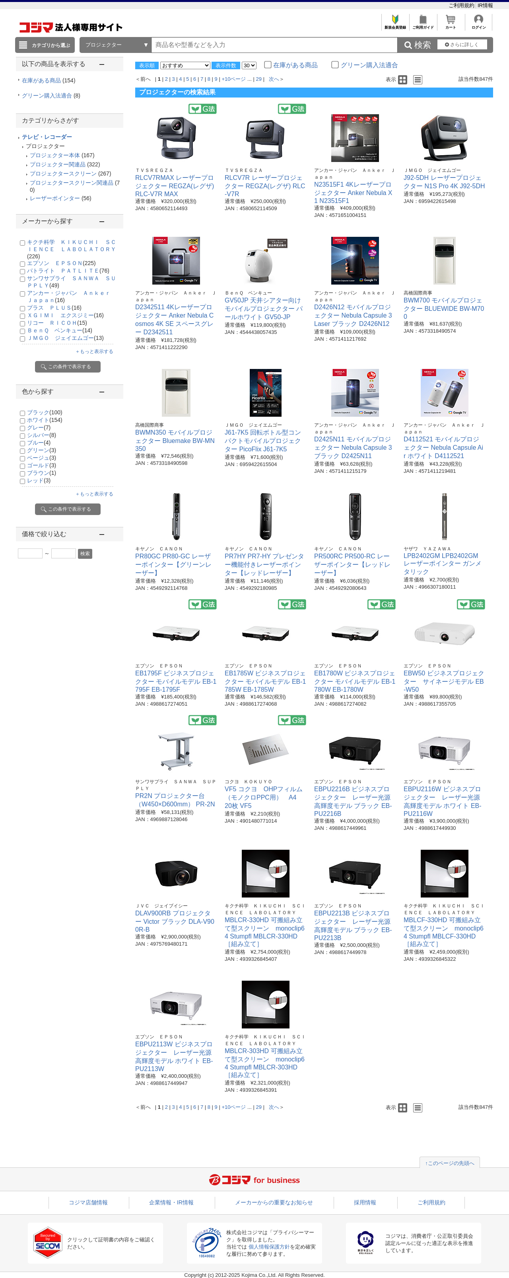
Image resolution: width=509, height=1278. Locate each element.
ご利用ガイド (423, 25)
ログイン (479, 25)
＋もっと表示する (94, 351)
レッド (39, 480)
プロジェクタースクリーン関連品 (71, 183)
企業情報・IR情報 (171, 1202)
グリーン (41, 450)
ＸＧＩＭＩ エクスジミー (65, 315)
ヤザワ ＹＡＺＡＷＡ (427, 549)
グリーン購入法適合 (51, 95)
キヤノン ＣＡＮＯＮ (159, 549)
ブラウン (41, 473)
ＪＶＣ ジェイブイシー (161, 906)
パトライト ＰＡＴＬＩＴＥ (68, 270)
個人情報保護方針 (269, 1247)
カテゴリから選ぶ (51, 45)
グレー (39, 427)
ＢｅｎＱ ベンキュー (59, 330)
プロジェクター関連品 (57, 164)
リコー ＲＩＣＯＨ (57, 323)
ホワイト (44, 420)
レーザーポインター (55, 198)
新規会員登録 (395, 25)
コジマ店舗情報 (88, 1202)
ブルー (39, 442)
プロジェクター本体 (55, 155)
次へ (274, 79)
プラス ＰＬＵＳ (54, 307)
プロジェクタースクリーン (63, 173)
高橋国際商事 (418, 293)
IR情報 (485, 5)
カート (451, 25)
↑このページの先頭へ (449, 1163)
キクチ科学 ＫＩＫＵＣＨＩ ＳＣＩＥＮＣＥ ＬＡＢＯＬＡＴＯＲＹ (71, 249)
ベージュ (41, 458)
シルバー (41, 435)
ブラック (44, 412)
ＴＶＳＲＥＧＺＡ (154, 170)
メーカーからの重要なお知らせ (274, 1202)
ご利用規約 (462, 5)
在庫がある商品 (49, 80)
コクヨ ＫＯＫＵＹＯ (248, 781)
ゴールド (41, 465)
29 (259, 79)
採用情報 (365, 1202)
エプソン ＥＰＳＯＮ (61, 263)
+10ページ (233, 79)
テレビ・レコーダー (47, 137)
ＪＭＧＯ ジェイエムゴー (65, 338)
